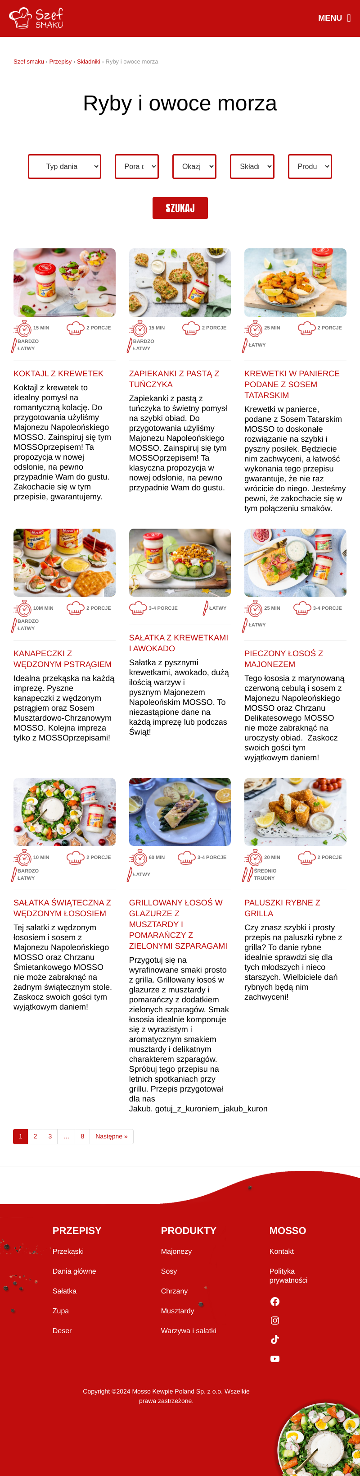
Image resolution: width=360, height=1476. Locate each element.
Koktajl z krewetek (59, 373)
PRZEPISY (77, 1230)
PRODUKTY (188, 1230)
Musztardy (177, 1311)
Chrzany (174, 1291)
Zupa (61, 1311)
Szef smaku (29, 61)
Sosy (169, 1271)
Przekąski (68, 1252)
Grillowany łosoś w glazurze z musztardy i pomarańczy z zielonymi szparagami (178, 924)
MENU (334, 18)
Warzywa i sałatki (188, 1331)
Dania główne (74, 1271)
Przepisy (60, 61)
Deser (62, 1331)
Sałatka (64, 1291)
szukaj (180, 208)
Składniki (88, 61)
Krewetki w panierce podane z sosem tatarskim (292, 384)
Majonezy (176, 1252)
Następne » (111, 1136)
